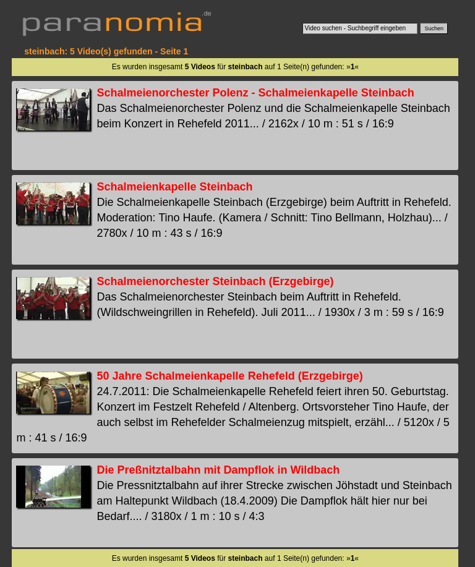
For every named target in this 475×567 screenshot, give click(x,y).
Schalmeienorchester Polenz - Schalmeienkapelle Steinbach (255, 93)
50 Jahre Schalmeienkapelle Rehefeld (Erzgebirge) (229, 376)
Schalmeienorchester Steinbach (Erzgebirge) (214, 281)
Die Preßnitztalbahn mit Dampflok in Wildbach (218, 470)
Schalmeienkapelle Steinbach (174, 187)
